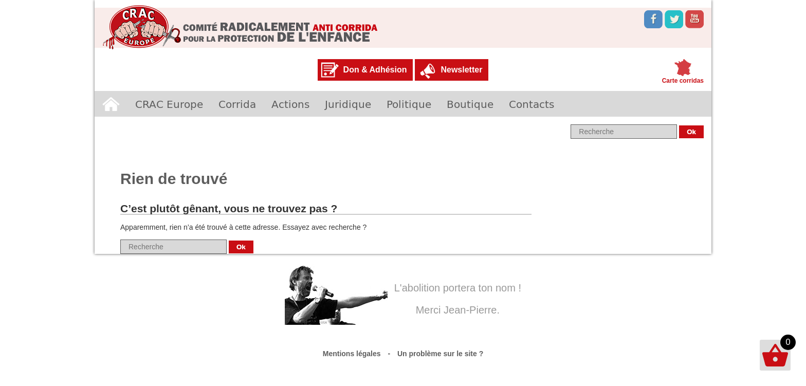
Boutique (470, 104)
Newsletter (461, 69)
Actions (290, 104)
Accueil (111, 104)
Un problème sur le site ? (440, 354)
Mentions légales (352, 354)
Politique (409, 104)
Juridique (348, 104)
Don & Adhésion (375, 69)
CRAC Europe (169, 104)
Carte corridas (683, 80)
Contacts (531, 104)
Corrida (237, 104)
